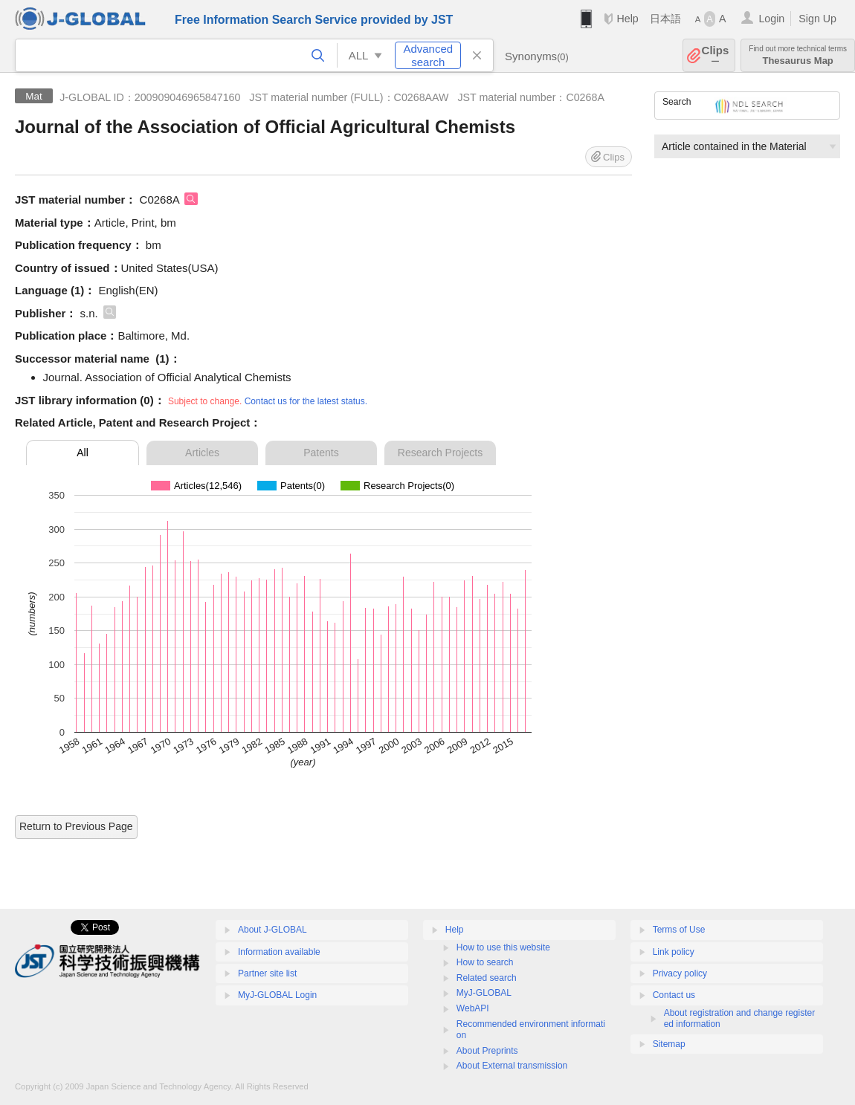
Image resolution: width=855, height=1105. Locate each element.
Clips (715, 55)
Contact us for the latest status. (306, 401)
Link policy (673, 952)
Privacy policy (680, 973)
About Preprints (487, 1051)
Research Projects (440, 452)
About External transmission (511, 1065)
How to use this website (503, 947)
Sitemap (669, 1044)
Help (627, 19)
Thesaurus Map (798, 55)
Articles (202, 452)
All (82, 452)
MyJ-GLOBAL (484, 993)
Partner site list (267, 973)
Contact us (674, 995)
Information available (279, 952)
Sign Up (817, 19)
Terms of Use (679, 929)
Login (771, 19)
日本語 (665, 19)
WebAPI (472, 1008)
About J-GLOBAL (272, 929)
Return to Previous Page (76, 826)
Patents (320, 452)
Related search (486, 978)
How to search (485, 962)
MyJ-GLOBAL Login (277, 995)
